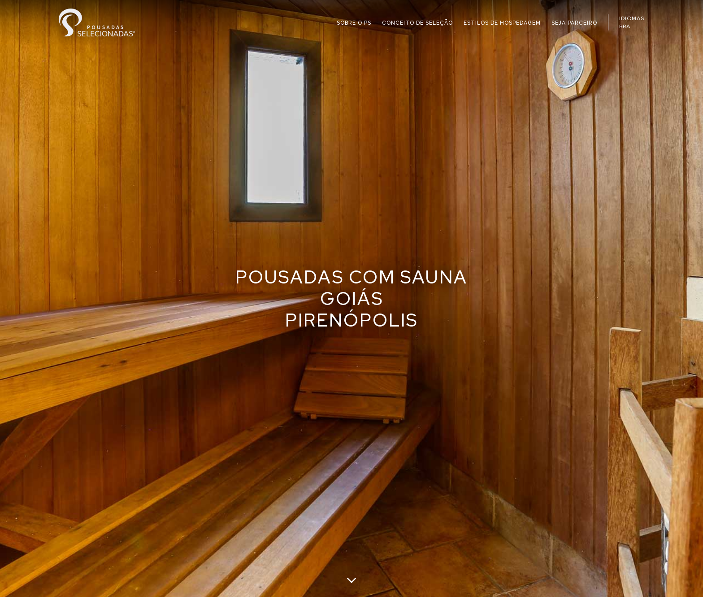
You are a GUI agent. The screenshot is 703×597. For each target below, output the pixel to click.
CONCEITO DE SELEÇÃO (417, 23)
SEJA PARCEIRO (574, 23)
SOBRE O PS (354, 23)
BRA (624, 26)
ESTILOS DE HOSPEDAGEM (502, 23)
